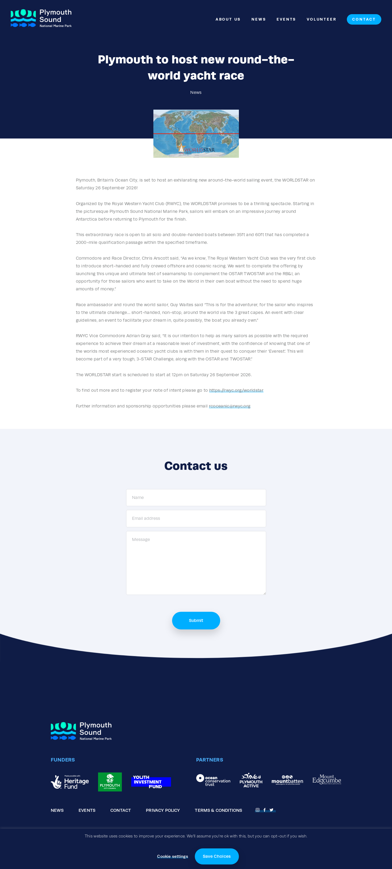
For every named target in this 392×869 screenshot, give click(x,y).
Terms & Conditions (218, 810)
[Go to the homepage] (41, 19)
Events (286, 19)
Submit (196, 620)
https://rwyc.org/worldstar (236, 390)
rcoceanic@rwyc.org (230, 406)
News (258, 19)
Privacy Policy (163, 810)
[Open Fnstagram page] (258, 809)
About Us (228, 19)
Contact (364, 19)
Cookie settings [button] (172, 856)
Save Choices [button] (217, 856)
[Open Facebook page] (265, 809)
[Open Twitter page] (272, 809)
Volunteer (321, 19)
